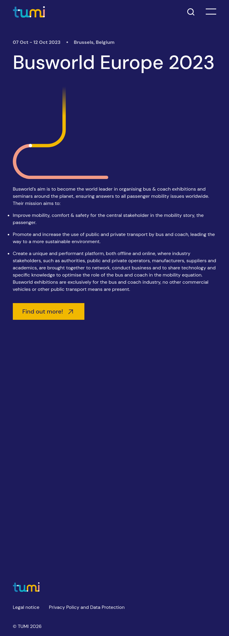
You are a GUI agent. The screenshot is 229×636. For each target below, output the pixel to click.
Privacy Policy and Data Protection (87, 607)
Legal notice (26, 607)
